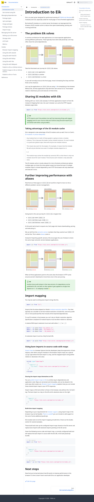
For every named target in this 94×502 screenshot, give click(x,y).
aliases (43, 234)
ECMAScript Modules (65, 17)
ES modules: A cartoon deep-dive (35, 134)
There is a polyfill (48, 414)
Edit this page (30, 481)
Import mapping (83, 22)
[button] (12, 6)
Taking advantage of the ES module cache (85, 15)
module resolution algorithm (58, 309)
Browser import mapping (49, 384)
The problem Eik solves (84, 8)
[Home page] (26, 7)
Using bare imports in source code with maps (85, 25)
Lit (56, 86)
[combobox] (85, 2)
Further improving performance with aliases (85, 19)
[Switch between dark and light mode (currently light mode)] (74, 2)
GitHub (69, 2)
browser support (53, 412)
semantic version (43, 232)
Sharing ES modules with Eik (85, 11)
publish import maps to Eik (38, 380)
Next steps (81, 29)
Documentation (13, 2)
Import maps (29, 350)
